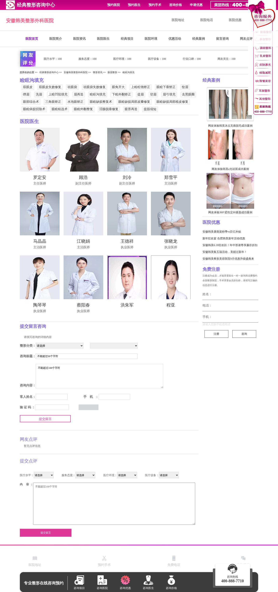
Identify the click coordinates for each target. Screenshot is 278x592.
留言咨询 (222, 38)
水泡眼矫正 (75, 101)
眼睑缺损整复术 (101, 101)
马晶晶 (39, 241)
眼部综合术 (31, 101)
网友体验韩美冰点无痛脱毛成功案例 (230, 125)
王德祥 (127, 241)
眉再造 (78, 94)
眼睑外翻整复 (83, 109)
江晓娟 (83, 241)
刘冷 (127, 177)
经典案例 (198, 38)
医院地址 (178, 20)
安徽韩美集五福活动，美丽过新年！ (225, 251)
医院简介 (55, 38)
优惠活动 (174, 38)
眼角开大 (118, 87)
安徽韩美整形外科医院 (30, 20)
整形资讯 (97, 72)
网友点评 (246, 38)
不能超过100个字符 (99, 376)
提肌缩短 (150, 109)
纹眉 (185, 87)
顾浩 (83, 177)
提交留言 (45, 419)
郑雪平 (170, 177)
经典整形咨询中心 (49, 72)
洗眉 (39, 94)
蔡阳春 (83, 305)
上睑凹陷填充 (58, 94)
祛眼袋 (72, 87)
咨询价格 (175, 5)
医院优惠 (235, 20)
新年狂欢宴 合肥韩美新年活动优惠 (224, 238)
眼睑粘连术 (60, 109)
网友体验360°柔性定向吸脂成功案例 (230, 212)
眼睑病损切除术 (34, 109)
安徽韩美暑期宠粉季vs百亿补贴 (222, 231)
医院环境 (151, 38)
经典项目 (127, 38)
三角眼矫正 (53, 101)
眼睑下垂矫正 (166, 87)
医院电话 (206, 20)
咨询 (244, 333)
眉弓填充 (169, 94)
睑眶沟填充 (128, 72)
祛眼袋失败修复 (94, 87)
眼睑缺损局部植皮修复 (172, 101)
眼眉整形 (112, 72)
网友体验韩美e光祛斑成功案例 (230, 169)
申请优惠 (196, 5)
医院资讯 (79, 38)
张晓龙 (170, 241)
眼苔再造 (131, 109)
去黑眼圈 (188, 94)
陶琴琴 (39, 305)
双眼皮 (28, 87)
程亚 (170, 305)
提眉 (140, 94)
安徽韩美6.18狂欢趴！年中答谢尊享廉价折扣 (230, 245)
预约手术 (155, 5)
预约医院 (113, 5)
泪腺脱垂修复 (108, 109)
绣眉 (26, 94)
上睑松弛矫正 (140, 87)
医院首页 (31, 38)
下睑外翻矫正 (121, 94)
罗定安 (39, 177)
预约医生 (134, 5)
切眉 (153, 94)
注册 (216, 333)
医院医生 (103, 38)
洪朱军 (127, 305)
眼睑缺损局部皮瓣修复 (134, 101)
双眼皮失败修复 (50, 87)
